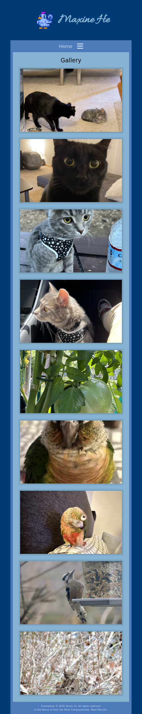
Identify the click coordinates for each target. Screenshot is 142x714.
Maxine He (84, 20)
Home (65, 46)
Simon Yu (71, 706)
